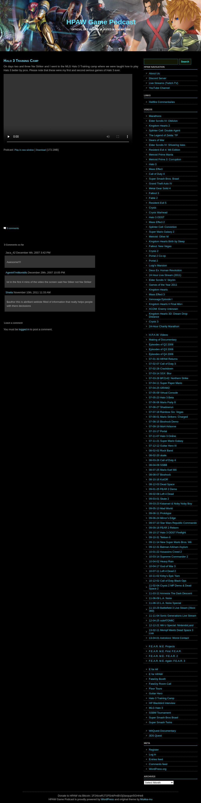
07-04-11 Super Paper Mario (165, 383)
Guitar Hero (155, 693)
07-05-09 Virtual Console (163, 392)
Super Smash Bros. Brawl (164, 178)
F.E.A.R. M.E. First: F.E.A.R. (165, 651)
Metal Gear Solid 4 (160, 188)
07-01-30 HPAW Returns (163, 358)
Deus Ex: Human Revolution (165, 270)
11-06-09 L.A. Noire (160, 598)
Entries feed (156, 759)
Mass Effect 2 (157, 222)
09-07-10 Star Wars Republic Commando (173, 522)
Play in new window (24, 150)
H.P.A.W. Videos (158, 334)
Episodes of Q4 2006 (161, 354)
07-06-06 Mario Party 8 (162, 402)
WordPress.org (157, 768)
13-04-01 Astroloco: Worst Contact (169, 637)
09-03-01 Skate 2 (159, 498)
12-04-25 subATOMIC (161, 620)
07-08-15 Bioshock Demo (163, 421)
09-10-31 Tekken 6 (159, 537)
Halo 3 (153, 164)
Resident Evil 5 (157, 202)
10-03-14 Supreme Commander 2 (168, 556)
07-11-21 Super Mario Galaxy (166, 440)
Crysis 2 (153, 251)
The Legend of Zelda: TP (163, 135)
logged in (24, 329)
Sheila (9, 292)
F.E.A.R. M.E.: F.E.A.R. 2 (163, 656)
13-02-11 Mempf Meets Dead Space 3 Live (171, 632)
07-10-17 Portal (158, 431)
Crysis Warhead (158, 212)
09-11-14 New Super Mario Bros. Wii (170, 542)
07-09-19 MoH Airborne (162, 426)
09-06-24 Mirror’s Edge (162, 518)
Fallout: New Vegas (160, 246)
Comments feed (158, 764)
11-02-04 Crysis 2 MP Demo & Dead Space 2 (170, 587)
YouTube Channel (159, 87)
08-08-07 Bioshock (160, 474)
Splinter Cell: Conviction (163, 226)
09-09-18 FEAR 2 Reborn (163, 527)
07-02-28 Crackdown (161, 368)
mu (151, 799)
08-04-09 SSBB (158, 464)
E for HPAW (156, 674)
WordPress (107, 799)
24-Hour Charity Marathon (164, 326)
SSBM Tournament (160, 712)
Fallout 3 (154, 193)
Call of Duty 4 (157, 173)
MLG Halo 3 (156, 707)
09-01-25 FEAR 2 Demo (163, 489)
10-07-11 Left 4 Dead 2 (162, 571)
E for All (153, 669)
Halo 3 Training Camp (21, 61)
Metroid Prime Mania (161, 154)
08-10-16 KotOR (158, 479)
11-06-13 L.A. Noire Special (165, 603)
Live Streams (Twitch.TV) (163, 83)
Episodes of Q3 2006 (161, 349)
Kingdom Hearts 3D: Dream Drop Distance (168, 315)
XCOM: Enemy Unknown (163, 308)
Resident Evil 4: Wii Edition (164, 149)
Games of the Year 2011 (163, 284)
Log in (152, 754)
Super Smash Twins (160, 722)
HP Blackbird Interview (162, 703)
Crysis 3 (153, 321)
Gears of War (156, 140)
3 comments (13, 228)
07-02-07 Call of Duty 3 (162, 363)
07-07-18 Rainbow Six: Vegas (166, 411)
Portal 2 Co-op (157, 255)
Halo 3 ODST (156, 217)
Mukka (144, 799)
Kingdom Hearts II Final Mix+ (166, 304)
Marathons (155, 116)
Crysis (152, 207)
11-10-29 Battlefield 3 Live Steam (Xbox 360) (172, 609)
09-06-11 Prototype (160, 513)
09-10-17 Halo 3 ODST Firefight (167, 532)
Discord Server (157, 78)
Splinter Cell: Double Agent (164, 130)
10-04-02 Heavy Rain (161, 561)
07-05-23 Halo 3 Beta (161, 397)
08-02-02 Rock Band (161, 450)
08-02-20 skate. (158, 455)
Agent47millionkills (16, 272)
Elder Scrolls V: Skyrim (162, 279)
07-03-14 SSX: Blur (160, 373)
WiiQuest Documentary (162, 730)
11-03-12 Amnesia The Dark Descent (170, 593)
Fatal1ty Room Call (160, 683)
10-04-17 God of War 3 (162, 566)
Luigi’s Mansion (158, 265)
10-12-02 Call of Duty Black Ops (167, 580)
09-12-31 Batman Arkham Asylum (168, 546)
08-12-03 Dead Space (161, 484)
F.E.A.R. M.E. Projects (162, 646)
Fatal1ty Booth (157, 678)
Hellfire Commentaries (162, 101)
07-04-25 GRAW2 (159, 387)
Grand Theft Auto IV (160, 183)
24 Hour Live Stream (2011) (165, 275)
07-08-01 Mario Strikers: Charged (168, 416)
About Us (154, 73)
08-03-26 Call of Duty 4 (162, 460)
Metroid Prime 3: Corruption (165, 159)
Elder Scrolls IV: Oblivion (163, 120)
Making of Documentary (162, 339)
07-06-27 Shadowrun (161, 407)
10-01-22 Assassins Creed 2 (165, 551)
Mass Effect (156, 169)
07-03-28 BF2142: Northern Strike (168, 378)
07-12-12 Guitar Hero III (162, 445)
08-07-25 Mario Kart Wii (162, 469)
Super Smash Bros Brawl (163, 717)
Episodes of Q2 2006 (161, 344)
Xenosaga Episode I (160, 299)
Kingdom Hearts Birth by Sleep (167, 241)
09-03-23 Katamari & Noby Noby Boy (170, 503)
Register (154, 749)
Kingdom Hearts (158, 289)
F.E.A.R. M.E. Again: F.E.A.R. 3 (167, 660)
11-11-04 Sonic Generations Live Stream (172, 615)
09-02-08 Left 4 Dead (161, 493)
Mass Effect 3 (157, 294)
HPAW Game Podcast (101, 22)
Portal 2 (153, 260)
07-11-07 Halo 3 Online (162, 436)
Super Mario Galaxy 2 (161, 231)
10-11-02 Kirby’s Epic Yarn (164, 575)
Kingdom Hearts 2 (159, 125)
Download (41, 150)
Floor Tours (155, 688)
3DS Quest (155, 735)
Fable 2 (153, 197)
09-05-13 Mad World (161, 508)
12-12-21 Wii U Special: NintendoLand (171, 625)
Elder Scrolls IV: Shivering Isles (167, 144)
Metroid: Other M (159, 236)
